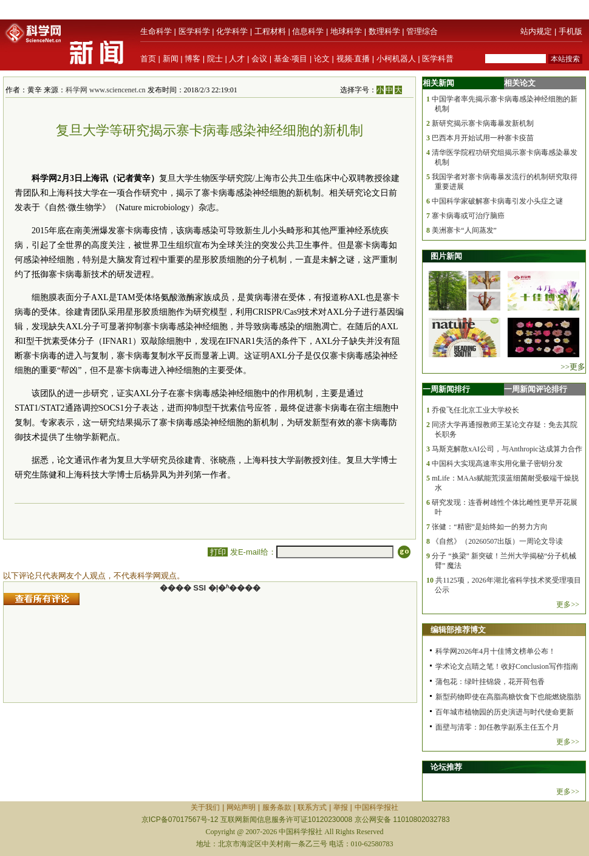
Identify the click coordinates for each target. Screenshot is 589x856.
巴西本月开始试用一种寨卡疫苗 (483, 138)
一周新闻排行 (446, 389)
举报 (340, 807)
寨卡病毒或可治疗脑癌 (468, 215)
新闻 (171, 58)
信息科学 (308, 31)
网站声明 (241, 807)
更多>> (567, 604)
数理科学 (384, 31)
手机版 (570, 31)
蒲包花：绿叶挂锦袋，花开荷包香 (490, 681)
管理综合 (422, 31)
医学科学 (194, 31)
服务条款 (276, 807)
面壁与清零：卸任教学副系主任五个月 (497, 727)
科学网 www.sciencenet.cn (106, 90)
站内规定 (536, 31)
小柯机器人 (396, 58)
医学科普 (438, 58)
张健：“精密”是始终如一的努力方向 (490, 526)
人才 (237, 58)
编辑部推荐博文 (458, 629)
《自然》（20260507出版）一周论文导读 (497, 541)
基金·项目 (291, 58)
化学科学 (232, 31)
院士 (215, 58)
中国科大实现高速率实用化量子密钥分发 (497, 463)
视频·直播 (353, 58)
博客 (192, 58)
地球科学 (346, 31)
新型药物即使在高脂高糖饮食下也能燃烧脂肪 (508, 697)
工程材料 (270, 31)
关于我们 (205, 807)
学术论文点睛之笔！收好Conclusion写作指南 (506, 666)
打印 (218, 551)
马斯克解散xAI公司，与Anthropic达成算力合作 (507, 449)
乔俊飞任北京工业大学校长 (475, 410)
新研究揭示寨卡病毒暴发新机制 (483, 123)
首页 (148, 58)
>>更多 (572, 366)
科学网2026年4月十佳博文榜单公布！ (495, 651)
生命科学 (156, 31)
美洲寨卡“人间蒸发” (464, 230)
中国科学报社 (376, 807)
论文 (322, 58)
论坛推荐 (446, 767)
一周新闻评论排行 (535, 389)
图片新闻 (446, 256)
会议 (259, 58)
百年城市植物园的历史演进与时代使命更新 (504, 712)
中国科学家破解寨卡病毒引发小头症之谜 (497, 201)
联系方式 (312, 807)
